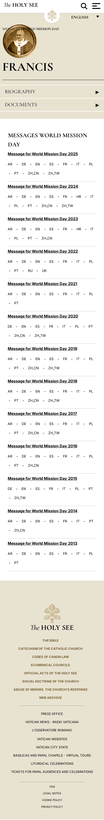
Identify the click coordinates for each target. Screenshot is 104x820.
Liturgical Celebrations (52, 763)
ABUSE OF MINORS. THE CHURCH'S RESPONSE (51, 689)
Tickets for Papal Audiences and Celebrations (52, 772)
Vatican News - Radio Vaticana (52, 722)
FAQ (52, 786)
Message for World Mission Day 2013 (42, 543)
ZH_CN (33, 173)
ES (51, 164)
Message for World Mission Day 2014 (42, 510)
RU (30, 270)
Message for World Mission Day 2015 (42, 478)
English (82, 18)
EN (37, 164)
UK (44, 270)
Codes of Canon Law (50, 657)
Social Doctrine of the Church (50, 681)
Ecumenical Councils (50, 665)
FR (65, 164)
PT (16, 173)
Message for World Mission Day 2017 (42, 413)
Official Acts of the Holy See (50, 673)
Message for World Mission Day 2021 (42, 283)
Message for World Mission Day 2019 (42, 348)
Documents (52, 104)
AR (10, 164)
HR (78, 196)
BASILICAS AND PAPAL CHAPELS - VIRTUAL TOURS (52, 755)
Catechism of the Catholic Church (50, 649)
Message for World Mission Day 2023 (43, 218)
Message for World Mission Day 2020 (43, 316)
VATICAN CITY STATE (52, 747)
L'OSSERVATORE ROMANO (52, 730)
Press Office (52, 714)
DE (24, 164)
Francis (27, 66)
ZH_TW (54, 173)
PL (91, 164)
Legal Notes (52, 793)
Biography (52, 92)
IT (78, 164)
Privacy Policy (52, 806)
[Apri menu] (95, 6)
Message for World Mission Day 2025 (43, 153)
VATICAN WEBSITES (52, 739)
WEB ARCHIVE (50, 698)
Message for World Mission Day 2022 (43, 251)
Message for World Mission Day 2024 (43, 186)
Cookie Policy (52, 800)
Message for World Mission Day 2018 (42, 381)
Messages (11, 29)
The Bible (50, 640)
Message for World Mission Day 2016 (42, 446)
